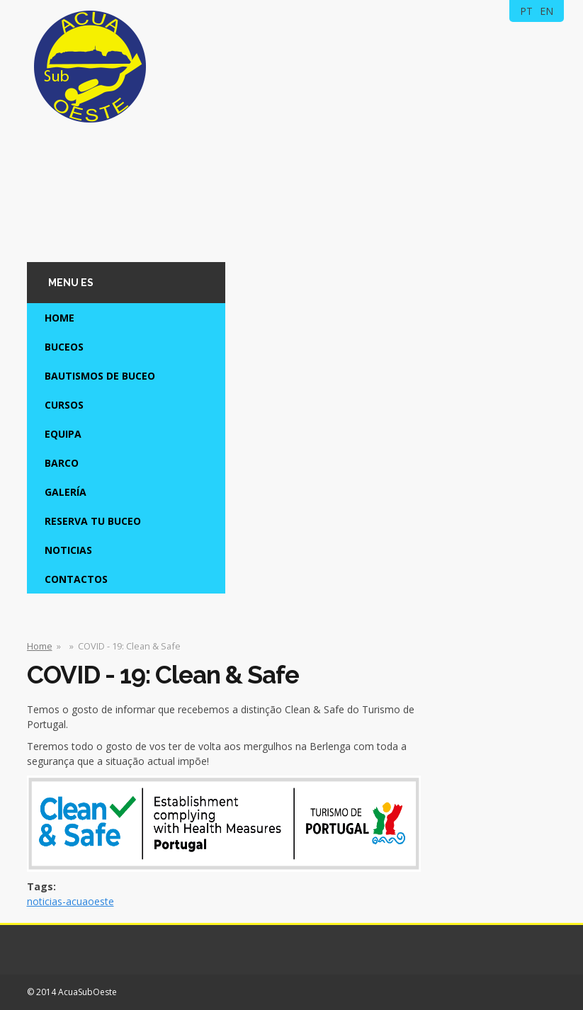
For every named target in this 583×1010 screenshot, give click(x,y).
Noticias (68, 550)
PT (526, 11)
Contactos (76, 579)
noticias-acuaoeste (70, 901)
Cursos (64, 405)
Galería (65, 492)
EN (546, 11)
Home (59, 317)
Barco (62, 463)
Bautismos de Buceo (100, 375)
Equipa (63, 434)
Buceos (64, 346)
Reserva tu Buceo (93, 521)
